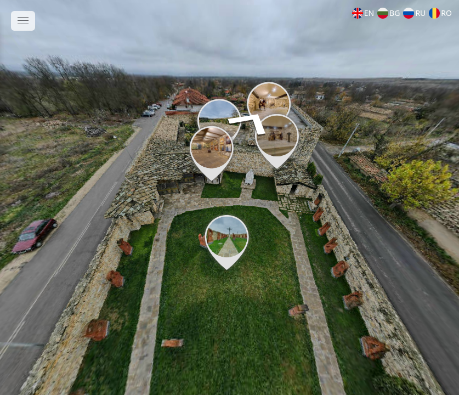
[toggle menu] (23, 21)
